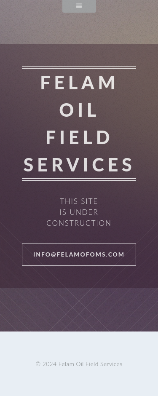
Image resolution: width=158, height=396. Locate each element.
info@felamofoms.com (79, 254)
